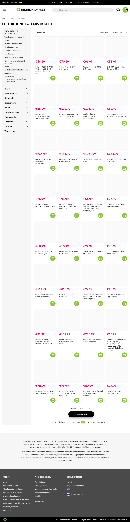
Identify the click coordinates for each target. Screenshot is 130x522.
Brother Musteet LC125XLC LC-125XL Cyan (45, 205)
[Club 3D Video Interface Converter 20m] (117, 47)
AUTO (5, 482)
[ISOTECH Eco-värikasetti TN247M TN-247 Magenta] (93, 372)
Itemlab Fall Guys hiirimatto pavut (114, 392)
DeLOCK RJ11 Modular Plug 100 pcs (115, 295)
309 (78, 422)
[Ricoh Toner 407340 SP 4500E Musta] (69, 140)
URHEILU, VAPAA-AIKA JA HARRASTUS (16, 500)
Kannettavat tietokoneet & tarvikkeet (14, 62)
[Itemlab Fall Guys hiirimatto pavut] (117, 372)
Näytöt (7, 66)
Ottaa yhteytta (41, 486)
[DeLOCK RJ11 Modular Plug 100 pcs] (117, 275)
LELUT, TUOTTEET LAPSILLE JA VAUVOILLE (16, 503)
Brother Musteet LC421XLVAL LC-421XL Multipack (68, 206)
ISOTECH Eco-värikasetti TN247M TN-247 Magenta (93, 393)
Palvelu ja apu (40, 482)
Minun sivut (6, 2)
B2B (68, 489)
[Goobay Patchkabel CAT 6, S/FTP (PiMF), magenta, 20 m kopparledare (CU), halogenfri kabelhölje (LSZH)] (117, 320)
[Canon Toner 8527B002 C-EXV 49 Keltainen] (45, 275)
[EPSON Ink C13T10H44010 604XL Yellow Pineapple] (45, 95)
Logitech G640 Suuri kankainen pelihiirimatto (116, 115)
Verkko (7, 40)
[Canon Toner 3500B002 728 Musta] (117, 232)
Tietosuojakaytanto (42, 493)
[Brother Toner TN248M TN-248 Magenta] (117, 185)
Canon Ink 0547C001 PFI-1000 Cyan (43, 252)
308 (73, 422)
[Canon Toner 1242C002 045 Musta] (69, 47)
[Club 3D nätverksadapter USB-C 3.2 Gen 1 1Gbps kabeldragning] (93, 275)
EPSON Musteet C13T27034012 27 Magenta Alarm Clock (43, 342)
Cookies (38, 496)
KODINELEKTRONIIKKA (10, 486)
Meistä (69, 482)
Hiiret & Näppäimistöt (13, 44)
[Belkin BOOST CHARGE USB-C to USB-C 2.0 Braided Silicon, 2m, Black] (45, 47)
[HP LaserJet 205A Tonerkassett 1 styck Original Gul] (69, 372)
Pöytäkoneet (9, 54)
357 (94, 422)
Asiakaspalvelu (16, 2)
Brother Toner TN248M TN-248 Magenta (116, 205)
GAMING (8, 73)
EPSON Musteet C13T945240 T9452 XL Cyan (68, 342)
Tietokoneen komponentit (14, 37)
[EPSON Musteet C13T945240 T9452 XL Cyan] (69, 320)
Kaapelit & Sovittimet (12, 51)
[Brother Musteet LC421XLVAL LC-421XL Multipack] (69, 185)
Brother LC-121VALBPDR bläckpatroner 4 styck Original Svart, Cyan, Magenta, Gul (92, 207)
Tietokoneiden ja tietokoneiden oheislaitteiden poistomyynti (15, 79)
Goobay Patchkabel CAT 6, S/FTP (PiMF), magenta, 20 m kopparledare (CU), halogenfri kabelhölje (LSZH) (116, 345)
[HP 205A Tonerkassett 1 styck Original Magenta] (45, 372)
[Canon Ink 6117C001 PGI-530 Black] (93, 232)
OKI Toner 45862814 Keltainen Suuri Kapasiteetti (43, 161)
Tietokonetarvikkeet (12, 47)
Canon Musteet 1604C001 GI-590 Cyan (69, 252)
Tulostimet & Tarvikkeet (13, 57)
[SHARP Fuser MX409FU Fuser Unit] (93, 140)
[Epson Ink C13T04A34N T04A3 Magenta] (93, 320)
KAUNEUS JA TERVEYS (10, 507)
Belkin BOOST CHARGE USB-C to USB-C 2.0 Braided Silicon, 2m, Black (44, 70)
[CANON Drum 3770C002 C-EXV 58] (69, 275)
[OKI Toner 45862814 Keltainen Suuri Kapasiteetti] (45, 140)
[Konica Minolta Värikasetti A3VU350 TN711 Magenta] (93, 95)
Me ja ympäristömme (75, 486)
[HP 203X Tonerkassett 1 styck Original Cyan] (69, 95)
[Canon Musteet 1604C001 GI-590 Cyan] (69, 232)
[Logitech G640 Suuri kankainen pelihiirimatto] (117, 95)
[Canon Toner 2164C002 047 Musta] (93, 47)
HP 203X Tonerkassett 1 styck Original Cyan (68, 115)
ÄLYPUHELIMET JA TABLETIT (12, 496)
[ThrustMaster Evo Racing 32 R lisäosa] (117, 140)
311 (88, 422)
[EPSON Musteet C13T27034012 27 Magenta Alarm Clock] (45, 320)
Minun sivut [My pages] (39, 502)
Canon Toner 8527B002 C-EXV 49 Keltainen (44, 295)
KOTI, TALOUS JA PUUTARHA (12, 493)
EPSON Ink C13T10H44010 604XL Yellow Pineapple (43, 116)
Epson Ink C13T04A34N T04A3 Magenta (92, 341)
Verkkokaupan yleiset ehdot (46, 489)
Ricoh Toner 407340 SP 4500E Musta (68, 160)
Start (3, 19)
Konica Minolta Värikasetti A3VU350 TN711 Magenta (91, 116)
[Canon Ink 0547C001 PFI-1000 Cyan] (45, 232)
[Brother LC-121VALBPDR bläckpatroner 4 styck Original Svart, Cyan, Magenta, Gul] (93, 185)
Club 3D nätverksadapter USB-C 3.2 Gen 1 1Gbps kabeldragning (93, 296)
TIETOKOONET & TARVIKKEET (17, 19)
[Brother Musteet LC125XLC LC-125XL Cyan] (45, 185)
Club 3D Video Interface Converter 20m (116, 68)
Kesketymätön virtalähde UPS (16, 70)
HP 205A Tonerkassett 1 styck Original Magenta (44, 392)
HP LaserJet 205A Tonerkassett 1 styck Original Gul (67, 393)
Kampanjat (7, 510)
